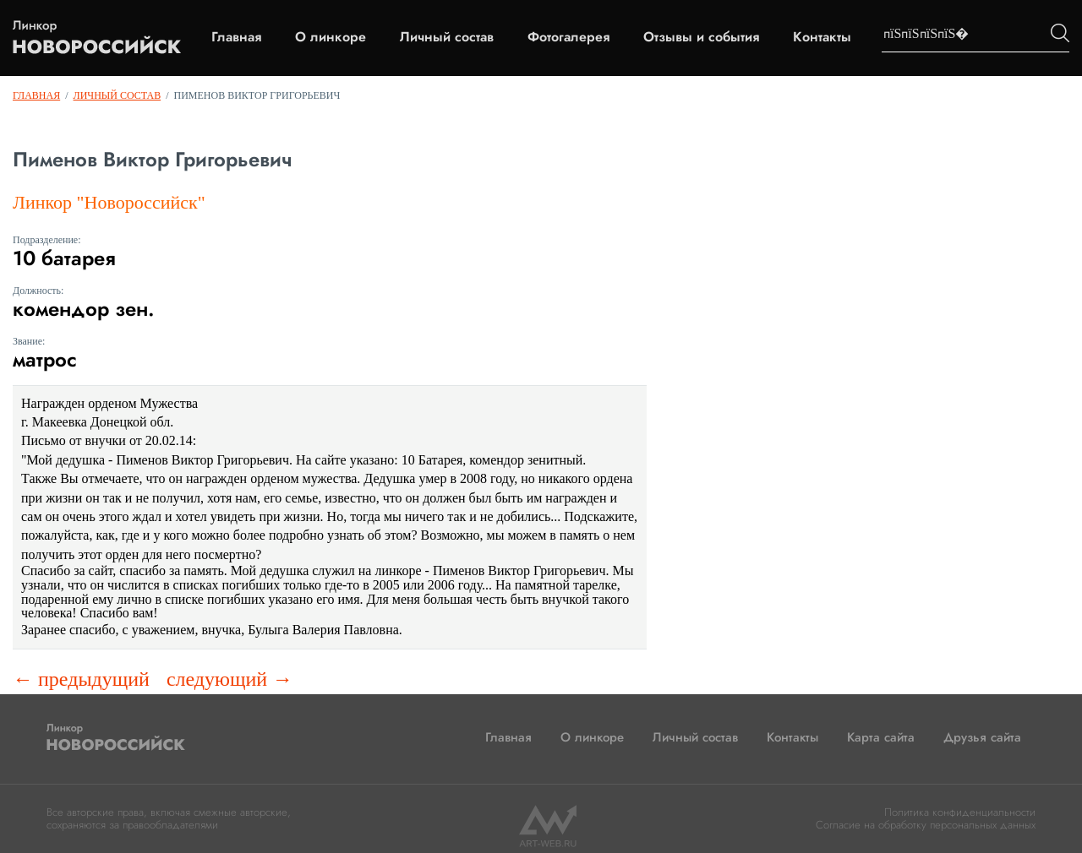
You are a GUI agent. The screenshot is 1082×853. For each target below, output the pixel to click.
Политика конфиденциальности (960, 812)
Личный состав (447, 37)
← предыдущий (81, 679)
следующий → (229, 679)
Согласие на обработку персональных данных (926, 825)
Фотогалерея (568, 37)
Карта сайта (881, 737)
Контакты (822, 37)
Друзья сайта (982, 737)
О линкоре (330, 37)
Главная (236, 37)
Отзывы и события (701, 37)
